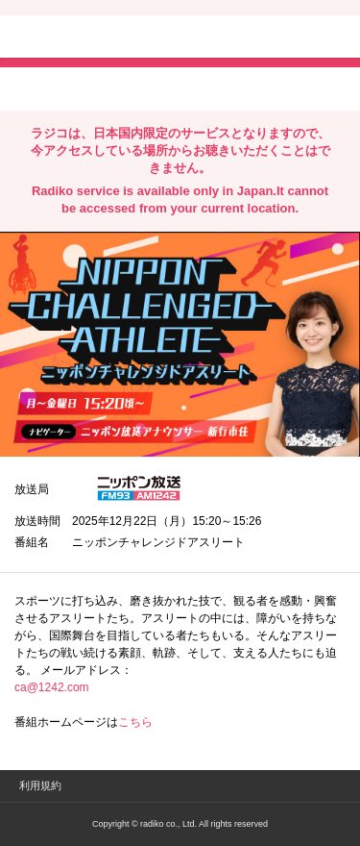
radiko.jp (72, 38)
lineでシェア (210, 87)
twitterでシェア (43, 87)
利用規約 (40, 785)
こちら (135, 722)
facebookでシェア (122, 87)
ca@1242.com (51, 687)
